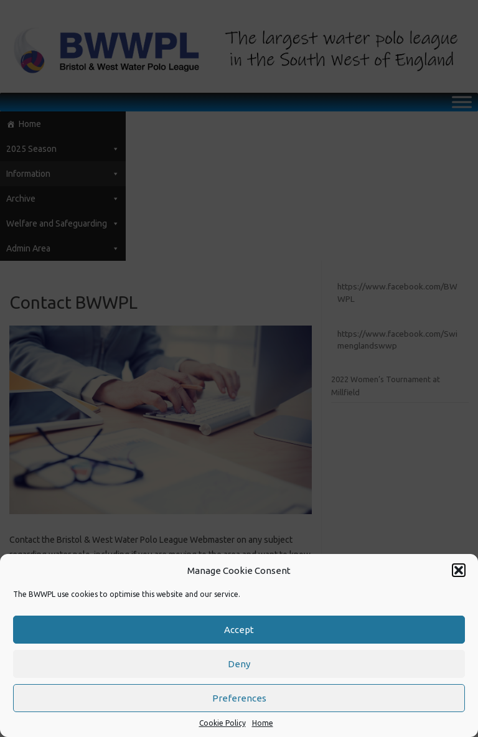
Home (262, 723)
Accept (239, 629)
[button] (458, 570)
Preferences (239, 698)
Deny (239, 664)
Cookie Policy (222, 723)
